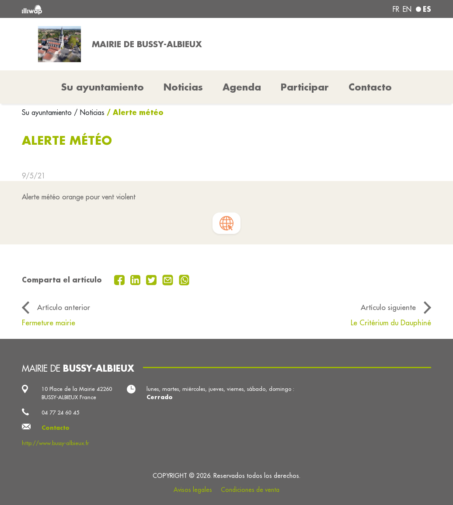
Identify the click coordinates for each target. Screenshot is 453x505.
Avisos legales (193, 490)
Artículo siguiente (388, 307)
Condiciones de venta (250, 490)
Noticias (183, 87)
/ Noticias (89, 112)
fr (396, 9)
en (407, 9)
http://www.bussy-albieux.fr (55, 442)
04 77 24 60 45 (60, 412)
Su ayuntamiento (48, 112)
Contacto (370, 87)
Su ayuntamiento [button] (102, 87)
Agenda (242, 87)
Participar (305, 87)
